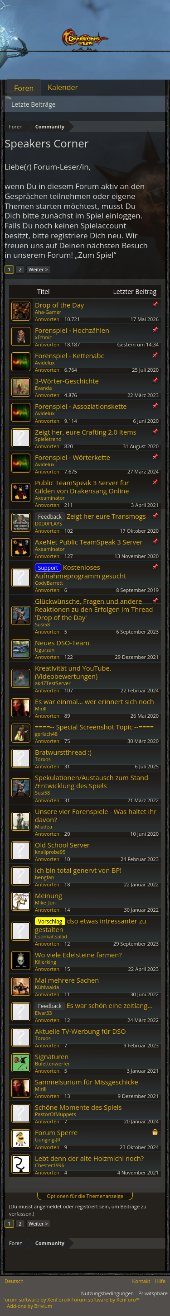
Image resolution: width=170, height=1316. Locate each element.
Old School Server (62, 844)
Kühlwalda (47, 987)
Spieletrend (48, 439)
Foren (24, 88)
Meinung (48, 895)
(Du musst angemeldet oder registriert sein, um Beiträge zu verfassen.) (77, 1210)
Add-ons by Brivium (29, 1305)
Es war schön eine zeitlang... (110, 1005)
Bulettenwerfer (52, 1063)
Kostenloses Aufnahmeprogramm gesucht (80, 571)
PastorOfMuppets (55, 1114)
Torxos (43, 759)
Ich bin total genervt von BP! (78, 870)
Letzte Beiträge (33, 104)
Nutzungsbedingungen (107, 1293)
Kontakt (141, 1281)
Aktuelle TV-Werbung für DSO (80, 1031)
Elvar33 (43, 1012)
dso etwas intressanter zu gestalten (90, 925)
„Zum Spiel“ (95, 255)
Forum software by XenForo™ (106, 1299)
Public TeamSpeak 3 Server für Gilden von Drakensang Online (82, 486)
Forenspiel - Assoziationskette (81, 406)
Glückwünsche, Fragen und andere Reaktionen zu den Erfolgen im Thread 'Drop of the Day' (94, 609)
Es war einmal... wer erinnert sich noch (94, 701)
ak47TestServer (53, 683)
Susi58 (42, 624)
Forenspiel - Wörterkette (72, 457)
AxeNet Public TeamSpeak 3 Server (88, 541)
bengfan (44, 877)
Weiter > (38, 269)
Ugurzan (44, 649)
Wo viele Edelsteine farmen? (78, 954)
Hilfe (160, 1281)
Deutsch (14, 1281)
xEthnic (43, 337)
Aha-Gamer (48, 311)
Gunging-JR (47, 1139)
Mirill (41, 708)
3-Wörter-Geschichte (67, 380)
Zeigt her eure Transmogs (106, 516)
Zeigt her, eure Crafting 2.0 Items (85, 431)
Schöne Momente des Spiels (78, 1107)
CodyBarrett (49, 582)
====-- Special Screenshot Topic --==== (94, 726)
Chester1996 (49, 1165)
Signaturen (51, 1056)
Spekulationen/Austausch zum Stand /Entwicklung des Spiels (91, 781)
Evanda (43, 387)
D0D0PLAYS (48, 523)
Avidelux (44, 362)
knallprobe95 (50, 851)
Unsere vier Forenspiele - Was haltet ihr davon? (95, 815)
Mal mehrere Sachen (67, 980)
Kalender (63, 87)
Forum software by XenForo (37, 1299)
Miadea (43, 826)
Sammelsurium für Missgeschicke (86, 1081)
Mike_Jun (45, 902)
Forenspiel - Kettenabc (69, 355)
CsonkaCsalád (51, 936)
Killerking (45, 961)
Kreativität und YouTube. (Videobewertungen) (73, 672)
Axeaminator (50, 497)
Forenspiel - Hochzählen (72, 330)
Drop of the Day (59, 304)
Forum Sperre (56, 1132)
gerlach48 (46, 733)
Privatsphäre (153, 1293)
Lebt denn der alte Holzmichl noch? (89, 1158)
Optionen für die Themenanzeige (85, 1196)
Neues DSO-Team (62, 642)
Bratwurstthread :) (63, 752)
